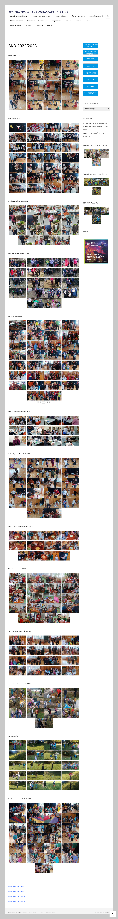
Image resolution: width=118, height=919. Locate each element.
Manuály (88, 21)
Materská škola (61, 16)
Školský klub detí (77, 16)
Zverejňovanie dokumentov (36, 21)
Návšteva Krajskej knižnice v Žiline (94, 133)
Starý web (68, 21)
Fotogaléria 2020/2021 (16, 891)
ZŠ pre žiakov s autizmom (41, 16)
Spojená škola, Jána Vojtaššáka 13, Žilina (38, 12)
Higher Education (105, 913)
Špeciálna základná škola (18, 16)
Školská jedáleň (15, 21)
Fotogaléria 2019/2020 (16, 896)
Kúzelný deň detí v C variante (92, 127)
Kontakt (28, 25)
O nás (78, 21)
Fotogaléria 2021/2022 (16, 886)
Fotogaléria (55, 21)
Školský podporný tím (97, 16)
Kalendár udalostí (16, 25)
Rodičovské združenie (43, 25)
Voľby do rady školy (89, 123)
